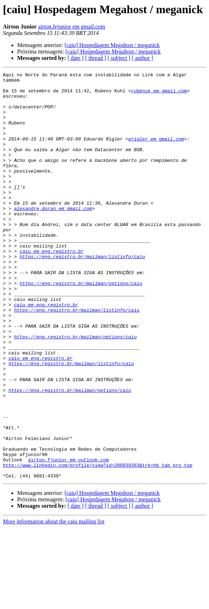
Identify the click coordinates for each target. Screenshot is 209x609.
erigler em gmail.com (156, 152)
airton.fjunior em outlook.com (68, 537)
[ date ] (76, 58)
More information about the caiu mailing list (53, 603)
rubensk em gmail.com (159, 95)
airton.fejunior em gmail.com (71, 27)
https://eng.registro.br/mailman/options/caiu (81, 326)
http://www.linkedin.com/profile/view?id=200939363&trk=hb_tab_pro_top (97, 544)
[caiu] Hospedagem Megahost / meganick (112, 45)
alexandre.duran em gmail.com (53, 236)
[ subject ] (119, 58)
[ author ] (142, 58)
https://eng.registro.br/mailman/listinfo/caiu (82, 294)
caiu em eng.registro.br (52, 287)
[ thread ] (95, 58)
